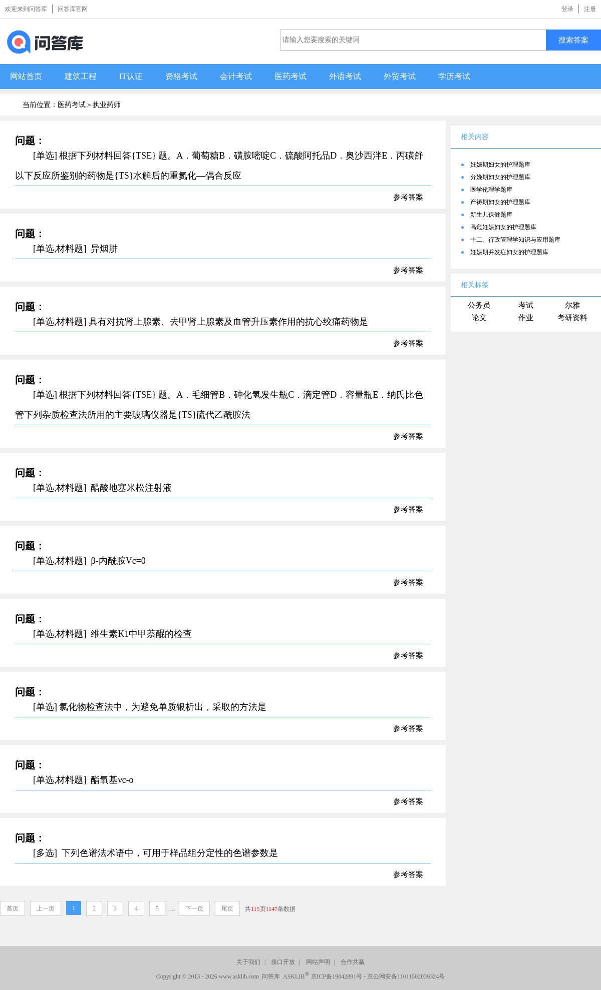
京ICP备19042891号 (337, 976)
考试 (525, 305)
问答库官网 (73, 9)
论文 (479, 318)
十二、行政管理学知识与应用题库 (515, 239)
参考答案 (408, 197)
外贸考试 (400, 76)
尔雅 (572, 305)
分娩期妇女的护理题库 (500, 177)
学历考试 (454, 76)
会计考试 (236, 76)
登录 (567, 9)
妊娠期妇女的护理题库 (500, 164)
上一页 (46, 908)
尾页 (227, 908)
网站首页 (26, 76)
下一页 (194, 908)
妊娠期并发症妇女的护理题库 (509, 252)
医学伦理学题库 (491, 189)
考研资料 (572, 318)
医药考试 (290, 76)
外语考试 (345, 76)
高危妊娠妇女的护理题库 (503, 227)
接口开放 (283, 961)
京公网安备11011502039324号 (406, 976)
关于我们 (248, 961)
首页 (13, 908)
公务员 (479, 305)
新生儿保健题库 (491, 214)
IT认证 (131, 76)
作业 (525, 318)
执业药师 (107, 105)
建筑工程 (81, 76)
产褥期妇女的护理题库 (500, 202)
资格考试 (181, 76)
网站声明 (318, 961)
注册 (590, 9)
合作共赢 (353, 961)
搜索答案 (573, 40)
